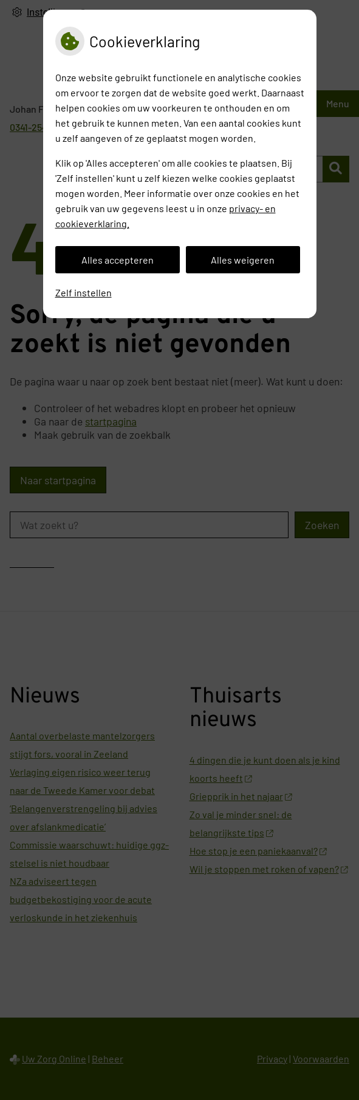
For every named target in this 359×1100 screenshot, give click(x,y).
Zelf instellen (83, 292)
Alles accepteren (117, 259)
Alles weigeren (243, 259)
